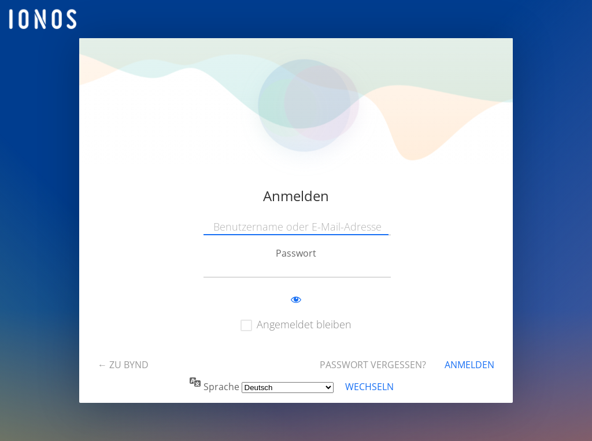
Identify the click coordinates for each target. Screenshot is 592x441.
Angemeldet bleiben (304, 324)
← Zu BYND (123, 364)
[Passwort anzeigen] (296, 300)
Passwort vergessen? (373, 364)
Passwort (296, 253)
